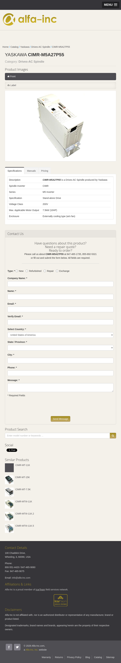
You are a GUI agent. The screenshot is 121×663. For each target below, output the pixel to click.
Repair (49, 271)
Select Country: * (17, 329)
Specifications (15, 171)
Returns (59, 657)
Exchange (62, 271)
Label (11, 85)
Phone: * (12, 367)
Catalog (14, 47)
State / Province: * (17, 342)
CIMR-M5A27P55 (61, 47)
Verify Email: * (15, 316)
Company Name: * (17, 278)
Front (11, 76)
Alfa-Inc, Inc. (32, 649)
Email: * (12, 303)
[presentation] (32, 408)
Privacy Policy (74, 657)
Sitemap (110, 657)
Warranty (46, 657)
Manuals (31, 171)
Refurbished (33, 271)
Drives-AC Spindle (40, 47)
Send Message (60, 419)
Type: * (11, 271)
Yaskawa (24, 47)
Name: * (12, 291)
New (20, 271)
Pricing (44, 171)
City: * (11, 354)
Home (5, 47)
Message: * (13, 380)
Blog (87, 657)
